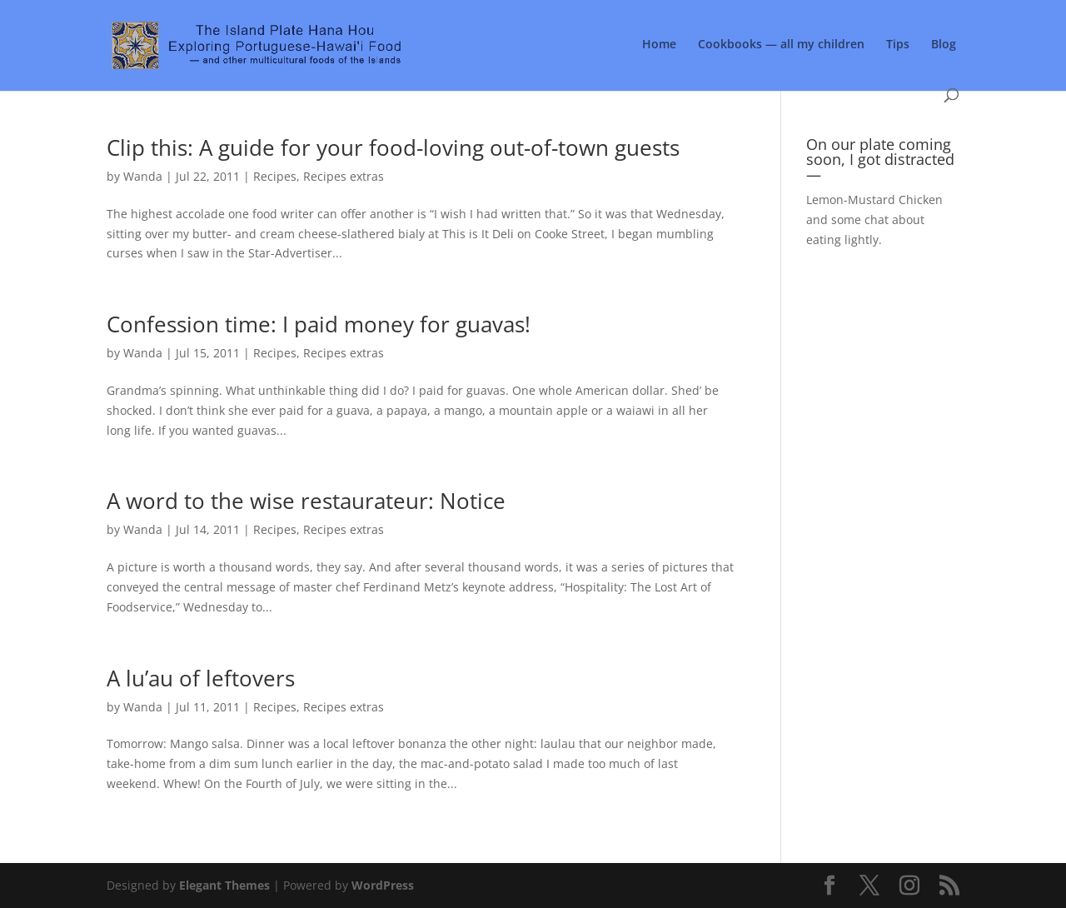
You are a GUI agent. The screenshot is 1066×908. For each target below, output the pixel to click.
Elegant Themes (224, 885)
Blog (943, 45)
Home (659, 45)
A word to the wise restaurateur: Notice (306, 501)
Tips (897, 45)
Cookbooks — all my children (781, 45)
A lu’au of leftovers (201, 678)
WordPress (382, 885)
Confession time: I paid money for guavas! (319, 324)
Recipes (274, 176)
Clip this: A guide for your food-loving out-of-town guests (393, 147)
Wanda (142, 176)
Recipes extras (343, 176)
